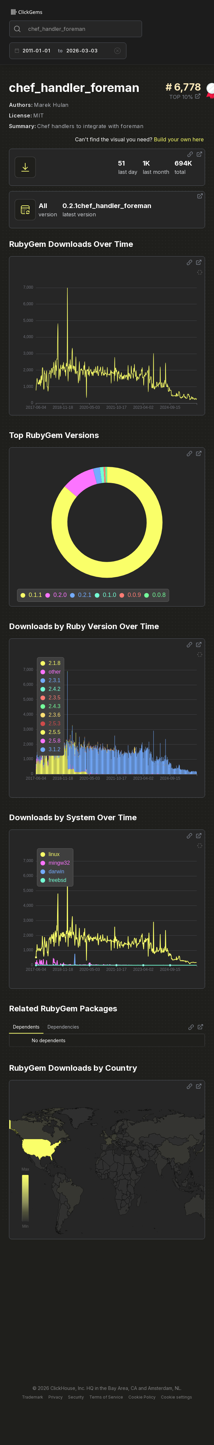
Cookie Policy (142, 1397)
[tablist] (46, 1027)
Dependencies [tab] (63, 1027)
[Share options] (190, 154)
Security (76, 1397)
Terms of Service (106, 1397)
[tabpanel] (107, 1040)
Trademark (32, 1397)
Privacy (55, 1397)
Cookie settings (176, 1397)
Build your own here (179, 139)
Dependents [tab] (26, 1027)
